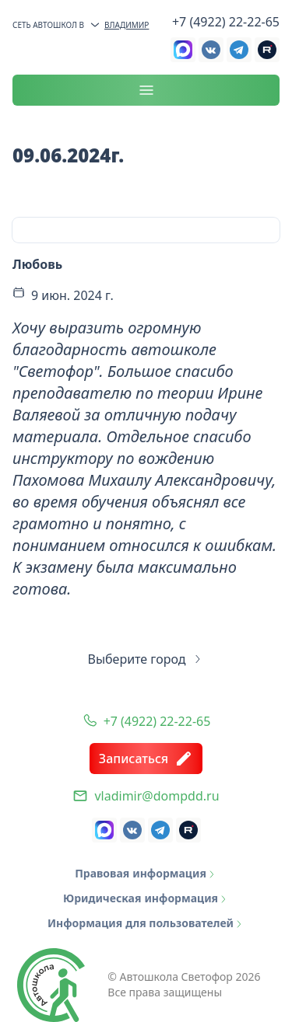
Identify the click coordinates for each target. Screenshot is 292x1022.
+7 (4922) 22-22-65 (226, 21)
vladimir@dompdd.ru (156, 795)
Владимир (119, 25)
